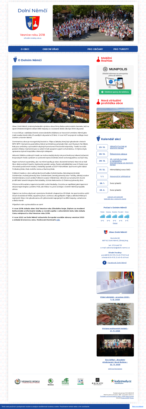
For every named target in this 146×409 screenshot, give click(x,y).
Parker (132, 398)
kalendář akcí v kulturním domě (115, 199)
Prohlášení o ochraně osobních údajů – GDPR (112, 396)
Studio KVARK (125, 398)
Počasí (115, 223)
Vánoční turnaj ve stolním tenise (118, 147)
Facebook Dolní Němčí (117, 263)
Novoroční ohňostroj (120, 176)
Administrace (130, 396)
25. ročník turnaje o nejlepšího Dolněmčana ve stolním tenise (121, 162)
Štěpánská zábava (118, 154)
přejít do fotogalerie (115, 369)
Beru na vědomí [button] (137, 406)
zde (58, 220)
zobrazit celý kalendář (115, 197)
